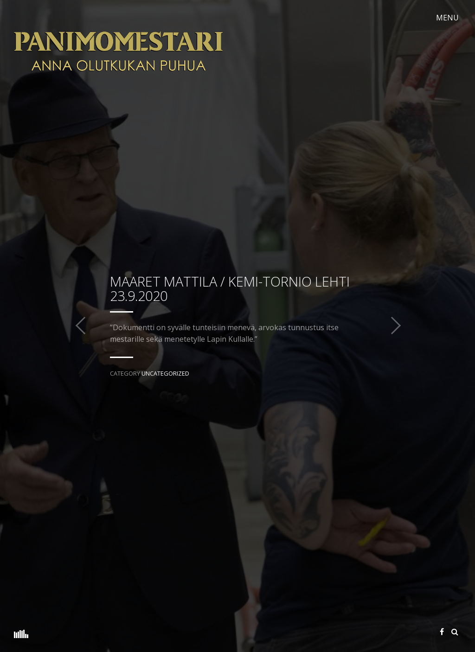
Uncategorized (165, 373)
